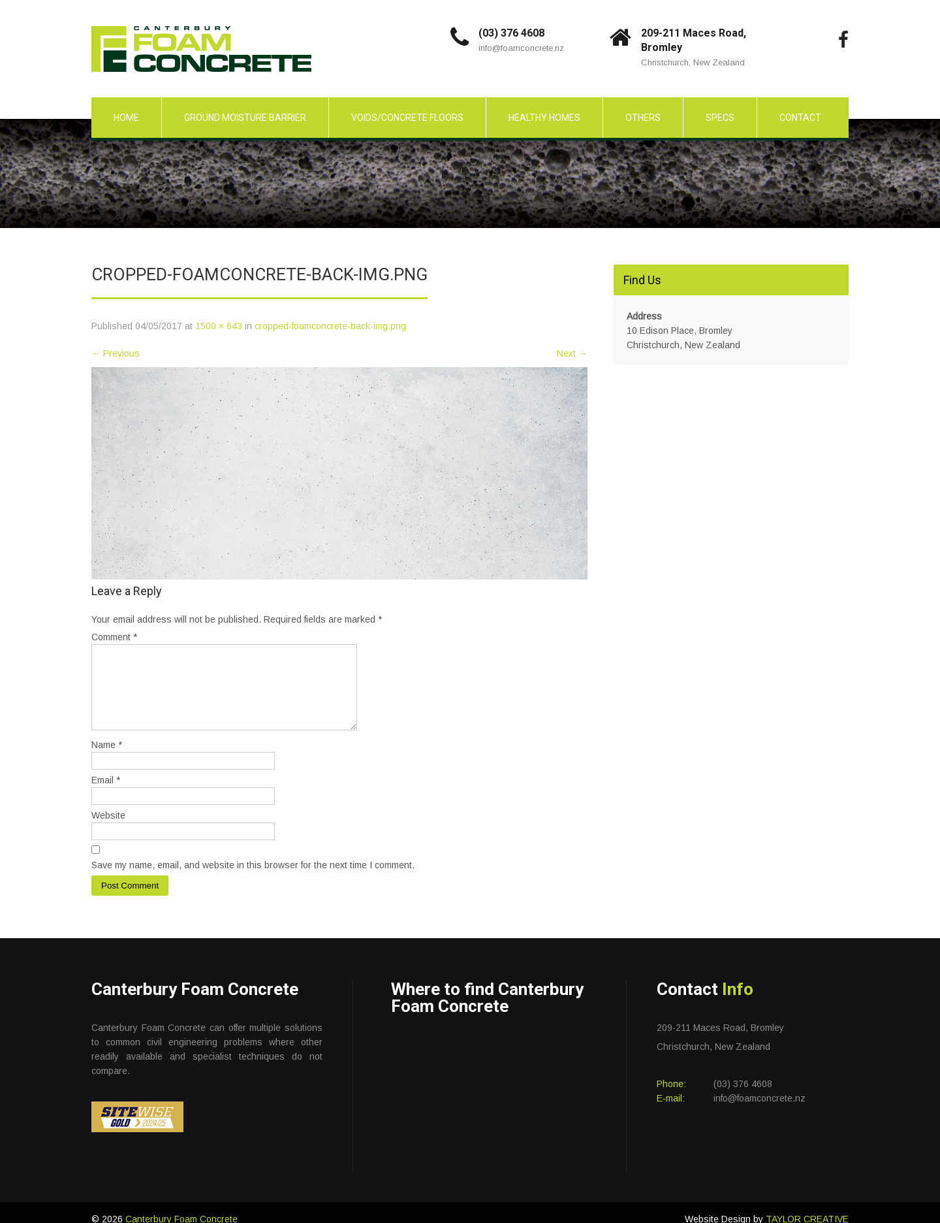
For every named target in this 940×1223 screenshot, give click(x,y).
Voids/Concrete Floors (407, 117)
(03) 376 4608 (511, 33)
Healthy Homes (544, 117)
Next (572, 353)
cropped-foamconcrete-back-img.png (330, 326)
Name (106, 760)
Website (108, 831)
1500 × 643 (218, 326)
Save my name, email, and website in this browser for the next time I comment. (253, 880)
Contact (800, 117)
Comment (114, 637)
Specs (720, 117)
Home (126, 117)
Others (643, 117)
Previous (115, 353)
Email (105, 796)
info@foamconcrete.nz (521, 48)
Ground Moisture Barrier (245, 117)
